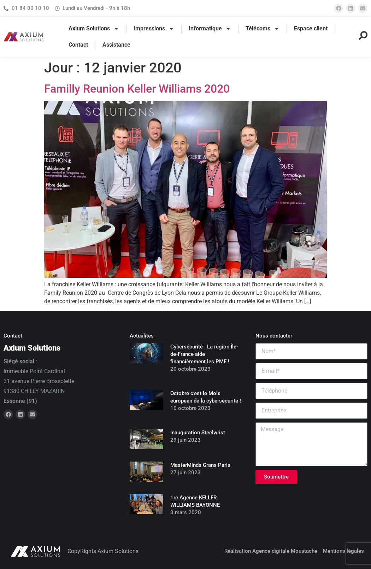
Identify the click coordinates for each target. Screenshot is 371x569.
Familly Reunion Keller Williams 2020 (137, 88)
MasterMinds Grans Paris (200, 465)
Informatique (210, 28)
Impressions (154, 28)
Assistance (116, 44)
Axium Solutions (94, 28)
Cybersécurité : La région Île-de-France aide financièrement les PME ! (204, 354)
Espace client (311, 28)
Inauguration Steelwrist (197, 432)
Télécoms (262, 28)
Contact (78, 44)
